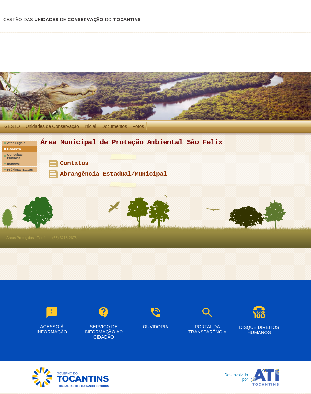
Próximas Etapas (20, 169)
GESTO (12, 126)
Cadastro (14, 149)
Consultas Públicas (15, 156)
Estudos (13, 163)
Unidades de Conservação (52, 126)
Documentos (114, 126)
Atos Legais (16, 143)
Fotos (138, 126)
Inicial (90, 126)
